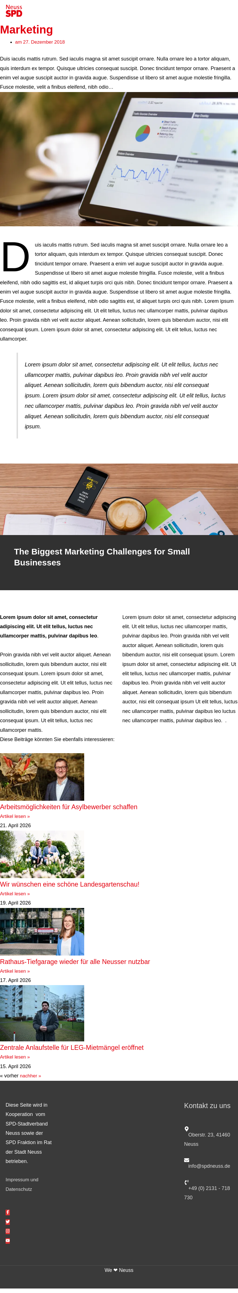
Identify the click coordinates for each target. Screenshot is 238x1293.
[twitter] (8, 1226)
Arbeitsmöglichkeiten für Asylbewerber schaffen (88, 810)
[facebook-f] (8, 1217)
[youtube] (8, 1245)
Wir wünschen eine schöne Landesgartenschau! (89, 887)
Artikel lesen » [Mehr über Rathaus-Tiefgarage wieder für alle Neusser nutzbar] (16, 975)
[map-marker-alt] (208, 1140)
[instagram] (8, 1235)
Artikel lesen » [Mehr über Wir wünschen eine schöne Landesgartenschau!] (16, 898)
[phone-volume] (208, 1194)
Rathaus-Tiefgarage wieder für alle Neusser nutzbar (96, 965)
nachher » (31, 1080)
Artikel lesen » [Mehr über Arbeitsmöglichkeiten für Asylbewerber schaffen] (16, 820)
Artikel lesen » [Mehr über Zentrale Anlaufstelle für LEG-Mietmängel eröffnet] (16, 1061)
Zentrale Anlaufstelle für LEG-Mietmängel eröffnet (92, 1051)
